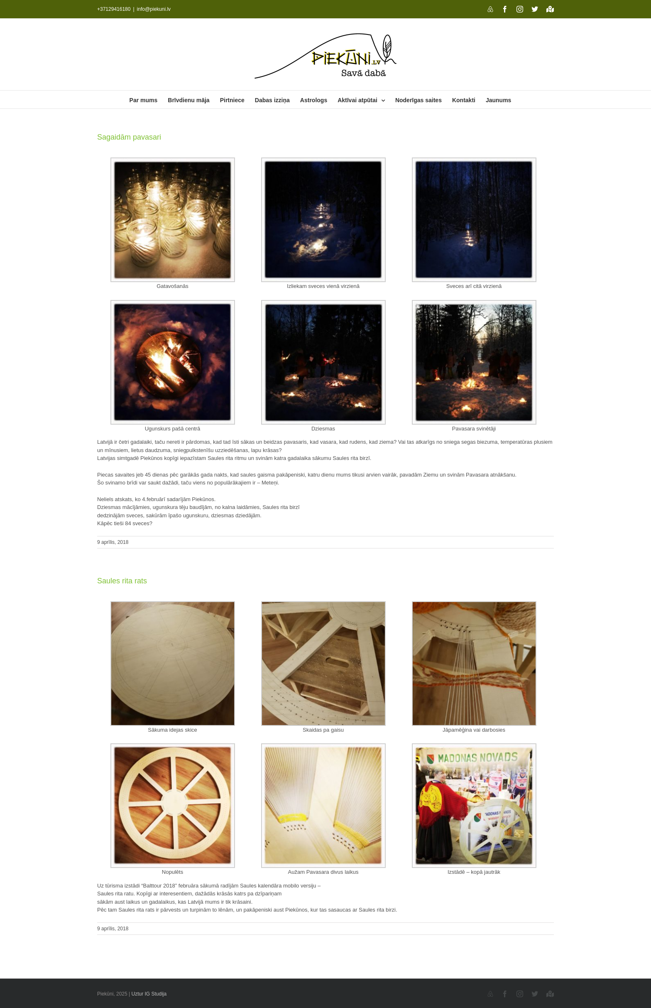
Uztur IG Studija (149, 994)
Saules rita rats (122, 581)
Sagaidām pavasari (129, 137)
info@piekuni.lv (154, 9)
